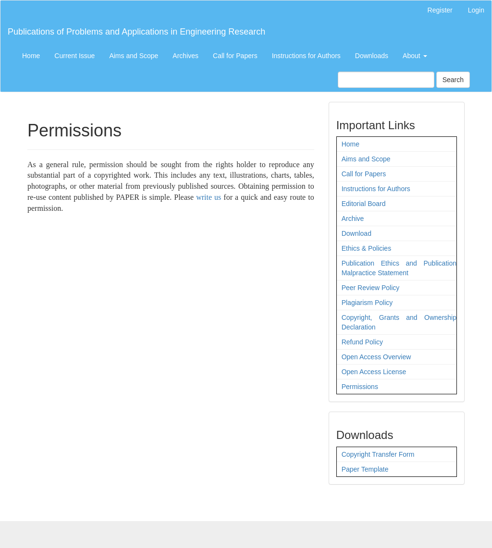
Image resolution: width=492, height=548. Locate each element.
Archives (185, 56)
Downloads (371, 56)
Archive (353, 218)
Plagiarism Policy (367, 302)
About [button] (415, 56)
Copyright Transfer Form (378, 454)
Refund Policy (362, 342)
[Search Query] (386, 80)
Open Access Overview (376, 357)
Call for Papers (235, 56)
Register (440, 10)
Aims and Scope (133, 56)
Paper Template (365, 469)
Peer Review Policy (371, 288)
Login (476, 10)
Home (31, 56)
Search (453, 80)
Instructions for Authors (306, 56)
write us (208, 197)
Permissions (360, 386)
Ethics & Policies (366, 248)
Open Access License (374, 372)
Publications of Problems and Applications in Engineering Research (136, 32)
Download (356, 233)
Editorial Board (364, 203)
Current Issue (74, 56)
